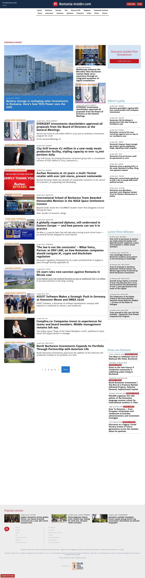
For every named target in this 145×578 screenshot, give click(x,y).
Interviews (49, 244)
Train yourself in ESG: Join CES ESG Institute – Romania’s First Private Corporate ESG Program (124, 314)
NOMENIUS (47, 553)
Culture (121, 188)
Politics (121, 118)
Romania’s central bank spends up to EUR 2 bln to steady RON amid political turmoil (124, 180)
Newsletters (51, 527)
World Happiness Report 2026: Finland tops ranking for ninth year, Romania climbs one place (79, 520)
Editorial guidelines (54, 537)
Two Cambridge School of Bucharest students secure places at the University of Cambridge (123, 257)
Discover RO (75, 10)
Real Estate (49, 343)
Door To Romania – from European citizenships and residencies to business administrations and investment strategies (124, 413)
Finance (121, 130)
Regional (87, 10)
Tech (47, 294)
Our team (51, 530)
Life (66, 10)
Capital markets (90, 105)
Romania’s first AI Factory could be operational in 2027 (123, 157)
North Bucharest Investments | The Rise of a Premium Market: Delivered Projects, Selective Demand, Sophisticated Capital (123, 386)
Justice (48, 269)
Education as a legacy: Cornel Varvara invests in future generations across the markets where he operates (123, 427)
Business (48, 10)
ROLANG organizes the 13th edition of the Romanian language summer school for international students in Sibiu (123, 399)
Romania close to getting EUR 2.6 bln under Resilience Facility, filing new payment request (124, 168)
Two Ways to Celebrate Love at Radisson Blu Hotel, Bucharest (123, 357)
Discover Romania (20, 537)
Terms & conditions (54, 542)
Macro (121, 164)
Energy (17, 98)
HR (46, 318)
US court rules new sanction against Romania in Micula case (68, 273)
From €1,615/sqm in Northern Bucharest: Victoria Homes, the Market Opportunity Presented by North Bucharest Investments (124, 270)
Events (111, 354)
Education (49, 195)
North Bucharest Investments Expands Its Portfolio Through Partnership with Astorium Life (70, 347)
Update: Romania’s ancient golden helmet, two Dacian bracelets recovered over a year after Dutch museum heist (34, 520)
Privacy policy (52, 540)
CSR (110, 422)
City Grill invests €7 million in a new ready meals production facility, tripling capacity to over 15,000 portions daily (70, 151)
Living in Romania (84, 515)
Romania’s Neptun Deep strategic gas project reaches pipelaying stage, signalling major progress (124, 146)
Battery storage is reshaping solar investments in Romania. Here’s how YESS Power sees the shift (37, 104)
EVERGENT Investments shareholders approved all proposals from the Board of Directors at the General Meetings (89, 111)
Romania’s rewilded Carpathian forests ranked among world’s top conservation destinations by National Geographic (124, 520)
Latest (39, 10)
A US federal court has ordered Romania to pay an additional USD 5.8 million (71, 279)
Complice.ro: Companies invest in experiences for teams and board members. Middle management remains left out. (69, 324)
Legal (110, 407)
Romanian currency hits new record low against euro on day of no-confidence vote (124, 134)
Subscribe (131, 4)
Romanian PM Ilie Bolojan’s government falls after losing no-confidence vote (124, 122)
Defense (121, 106)
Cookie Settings (7, 576)
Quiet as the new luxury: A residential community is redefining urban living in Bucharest (121, 370)
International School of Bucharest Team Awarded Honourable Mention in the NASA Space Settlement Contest (70, 201)
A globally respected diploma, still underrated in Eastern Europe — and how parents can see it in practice (68, 225)
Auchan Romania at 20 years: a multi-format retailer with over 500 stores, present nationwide (69, 174)
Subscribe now (124, 61)
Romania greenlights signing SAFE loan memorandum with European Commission (124, 110)
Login (139, 4)
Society (58, 10)
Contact (50, 535)
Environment (123, 515)
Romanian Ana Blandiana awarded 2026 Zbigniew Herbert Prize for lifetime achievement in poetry (123, 193)
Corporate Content (101, 10)
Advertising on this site (55, 532)
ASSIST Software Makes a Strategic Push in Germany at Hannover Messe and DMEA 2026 (71, 298)
